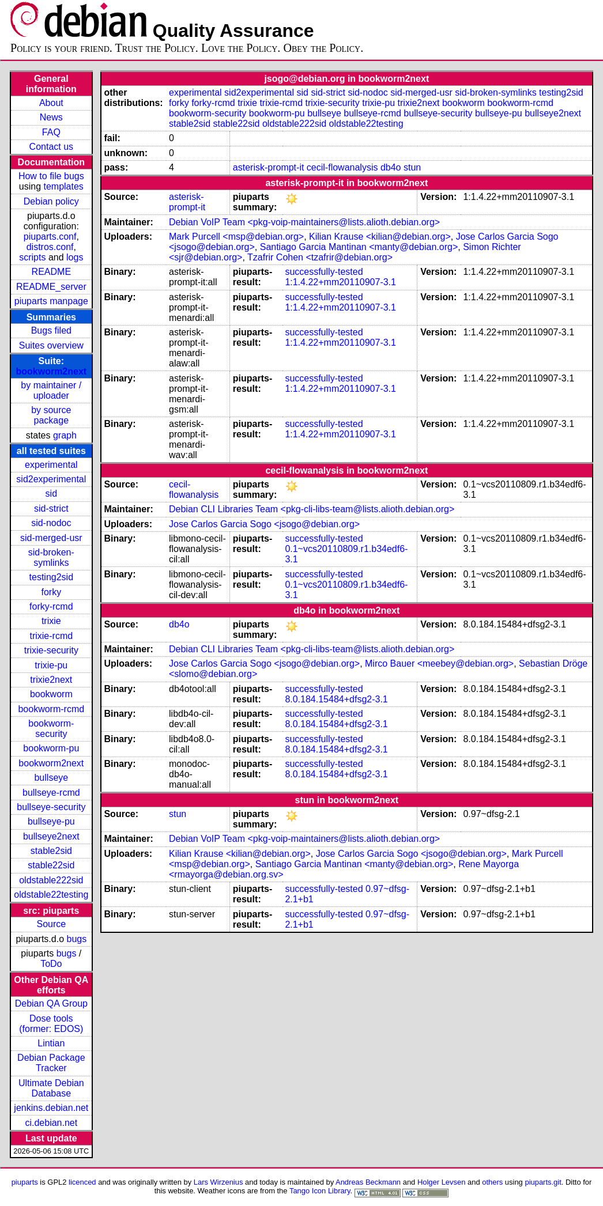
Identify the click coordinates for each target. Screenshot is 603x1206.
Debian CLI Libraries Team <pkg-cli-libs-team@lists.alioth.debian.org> (311, 509)
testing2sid (51, 577)
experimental (51, 465)
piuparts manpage (51, 301)
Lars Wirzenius (218, 1182)
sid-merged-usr (51, 538)
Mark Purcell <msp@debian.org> (236, 236)
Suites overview (51, 345)
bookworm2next (51, 371)
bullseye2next (51, 836)
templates (63, 186)
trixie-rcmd (51, 636)
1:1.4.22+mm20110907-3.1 (340, 282)
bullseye (51, 777)
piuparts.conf (50, 236)
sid (51, 493)
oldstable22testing (51, 894)
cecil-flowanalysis (342, 167)
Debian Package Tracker (51, 1063)
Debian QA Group (51, 1003)
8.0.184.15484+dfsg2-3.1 (336, 699)
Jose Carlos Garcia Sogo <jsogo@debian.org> (264, 524)
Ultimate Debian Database (51, 1088)
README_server (51, 287)
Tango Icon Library (320, 1190)
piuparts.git (543, 1182)
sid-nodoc (51, 523)
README (51, 272)
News (51, 117)
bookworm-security (51, 729)
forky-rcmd (51, 606)
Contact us (51, 147)
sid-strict (51, 508)
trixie (51, 621)
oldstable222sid (51, 880)
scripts (32, 257)
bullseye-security (51, 807)
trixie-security (51, 650)
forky (51, 592)
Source (51, 924)
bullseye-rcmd (51, 792)
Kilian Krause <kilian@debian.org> (380, 236)
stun (412, 167)
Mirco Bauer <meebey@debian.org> (439, 663)
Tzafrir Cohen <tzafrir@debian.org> (320, 257)
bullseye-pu (51, 821)
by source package (51, 415)
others (492, 1182)
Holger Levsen (441, 1182)
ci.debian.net (51, 1123)
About (51, 103)
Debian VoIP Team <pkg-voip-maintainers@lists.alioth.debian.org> (304, 222)
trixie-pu (51, 665)
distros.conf (50, 247)
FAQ (51, 132)
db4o (390, 167)
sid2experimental (51, 479)
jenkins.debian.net (51, 1108)
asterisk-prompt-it (268, 167)
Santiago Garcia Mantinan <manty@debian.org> (359, 247)
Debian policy (51, 201)
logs (74, 257)
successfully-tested (324, 272)
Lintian (51, 1043)
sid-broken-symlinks (51, 557)
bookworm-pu (51, 748)
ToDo (51, 964)
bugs (77, 939)
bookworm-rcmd (51, 709)
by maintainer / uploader (51, 390)
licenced (82, 1182)
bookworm (51, 694)
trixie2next (51, 680)
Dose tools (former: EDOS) (51, 1024)
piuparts (25, 1182)
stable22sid (51, 865)
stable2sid (51, 851)
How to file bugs (51, 176)
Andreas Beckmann (368, 1182)
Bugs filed (51, 330)
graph (65, 435)
